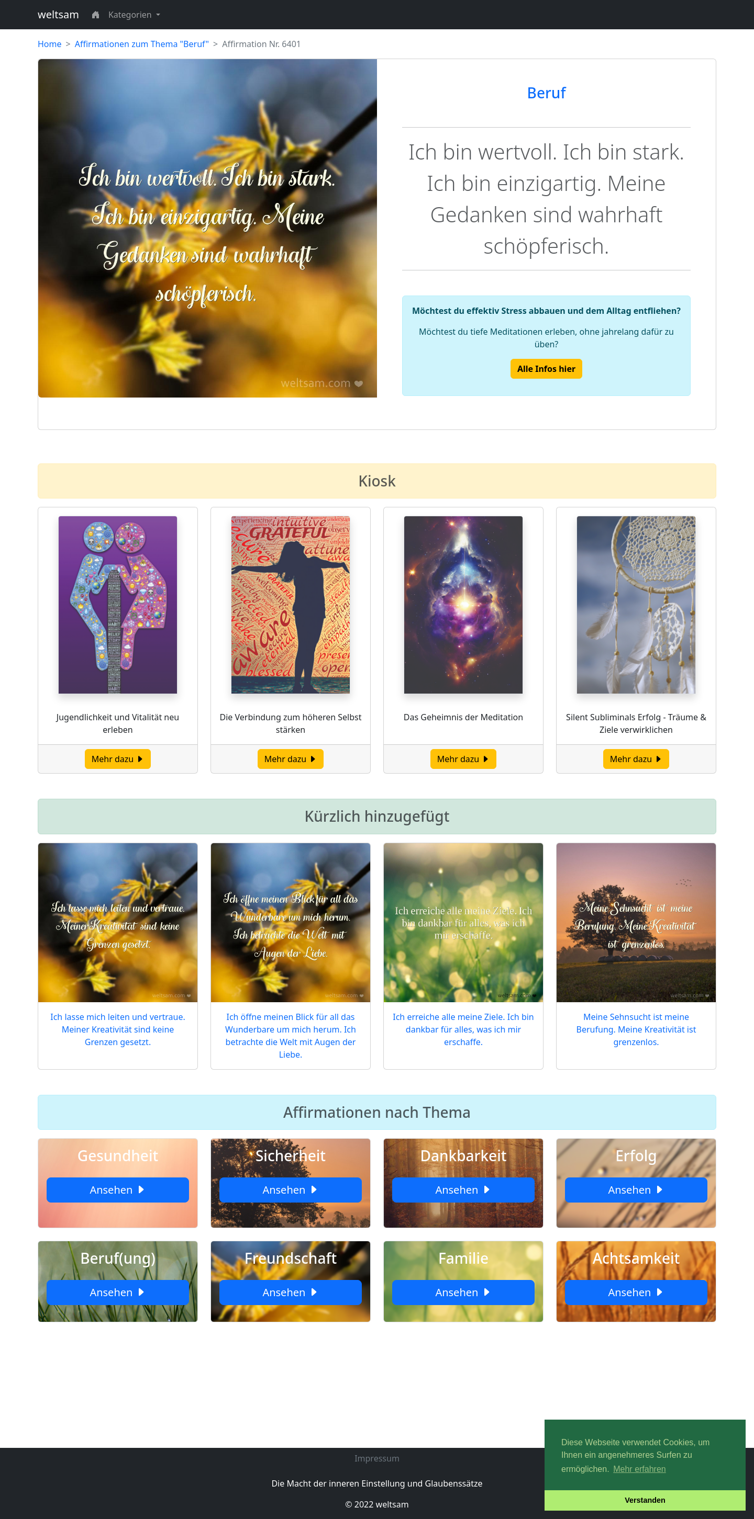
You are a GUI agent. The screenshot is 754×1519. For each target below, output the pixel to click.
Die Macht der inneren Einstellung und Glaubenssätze (376, 1483)
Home (50, 44)
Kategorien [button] (131, 14)
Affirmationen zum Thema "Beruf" (142, 44)
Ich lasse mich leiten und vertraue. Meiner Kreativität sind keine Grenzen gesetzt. (117, 1029)
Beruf (546, 93)
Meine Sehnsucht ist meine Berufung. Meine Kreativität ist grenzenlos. (636, 1029)
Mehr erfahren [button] (639, 1469)
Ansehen (118, 1190)
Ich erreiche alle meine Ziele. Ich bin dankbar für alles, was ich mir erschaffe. (463, 1029)
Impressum (377, 1458)
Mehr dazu (118, 759)
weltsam (58, 14)
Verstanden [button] (645, 1500)
